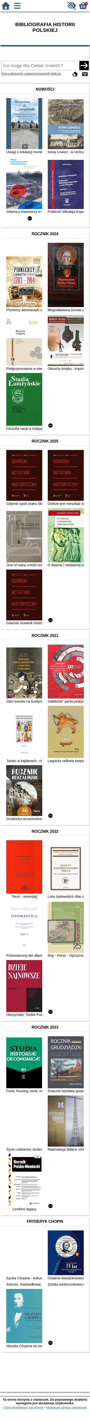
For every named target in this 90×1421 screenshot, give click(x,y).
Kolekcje (54, 74)
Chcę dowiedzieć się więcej (23, 1407)
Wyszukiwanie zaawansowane (24, 74)
